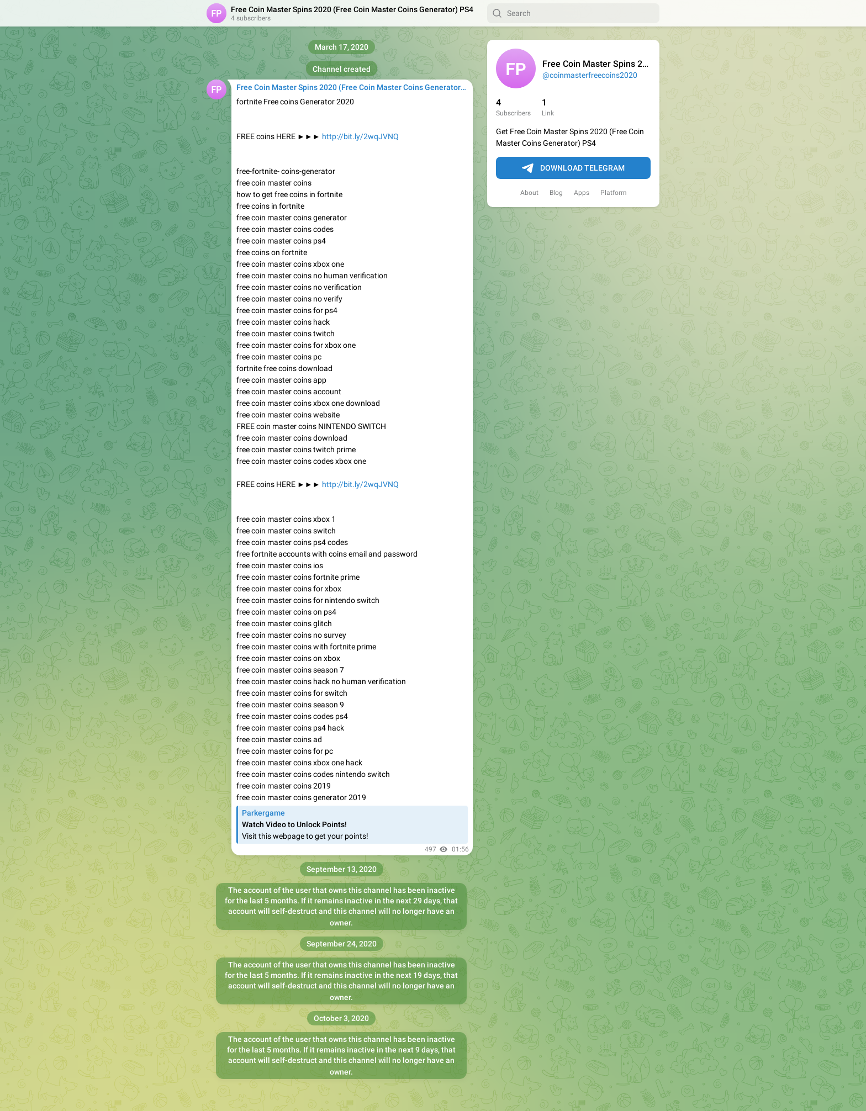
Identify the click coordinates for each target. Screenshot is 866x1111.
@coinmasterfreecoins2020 (589, 75)
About (529, 193)
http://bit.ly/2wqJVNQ (360, 136)
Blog (556, 193)
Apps (581, 193)
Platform (613, 193)
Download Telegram (573, 168)
